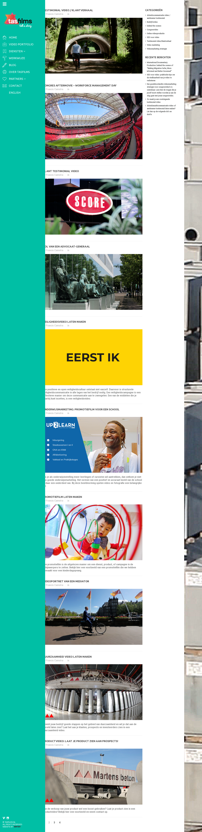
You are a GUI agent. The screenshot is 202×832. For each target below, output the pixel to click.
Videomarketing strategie (157, 49)
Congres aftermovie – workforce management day (80, 85)
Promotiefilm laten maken (62, 496)
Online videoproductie (156, 33)
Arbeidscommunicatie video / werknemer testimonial (159, 16)
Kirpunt (17, 827)
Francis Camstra (55, 13)
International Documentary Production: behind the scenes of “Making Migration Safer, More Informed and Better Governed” (160, 66)
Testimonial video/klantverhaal (159, 41)
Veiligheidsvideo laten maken (64, 321)
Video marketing (153, 45)
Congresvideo (153, 29)
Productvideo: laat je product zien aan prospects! (81, 741)
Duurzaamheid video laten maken (67, 656)
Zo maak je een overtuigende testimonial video (158, 100)
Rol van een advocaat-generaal (66, 246)
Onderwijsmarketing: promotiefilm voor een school (81, 409)
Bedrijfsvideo (152, 22)
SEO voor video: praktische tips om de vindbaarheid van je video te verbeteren (161, 78)
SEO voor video (153, 37)
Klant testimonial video (61, 171)
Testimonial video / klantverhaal (68, 10)
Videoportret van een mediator (66, 581)
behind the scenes (154, 26)
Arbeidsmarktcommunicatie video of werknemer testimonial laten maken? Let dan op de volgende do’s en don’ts (161, 110)
